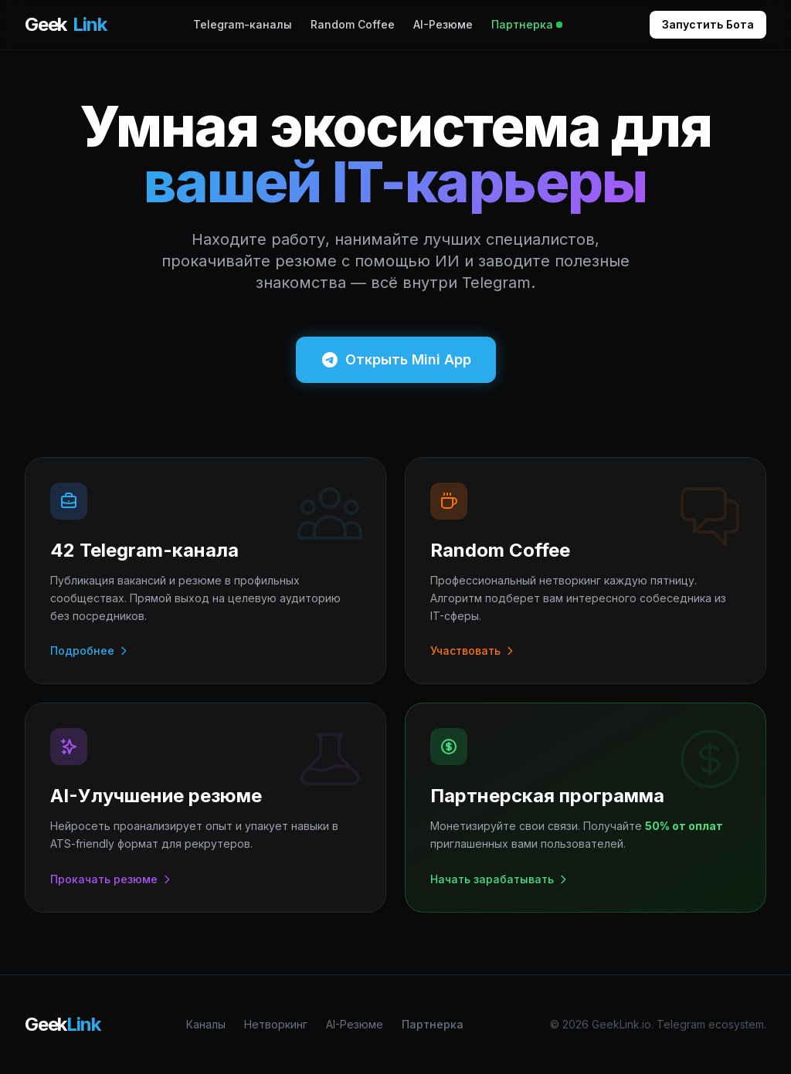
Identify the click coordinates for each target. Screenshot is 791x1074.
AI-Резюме (443, 24)
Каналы (206, 1024)
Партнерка (526, 24)
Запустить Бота (708, 24)
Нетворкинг (275, 1024)
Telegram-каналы (242, 24)
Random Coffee (353, 24)
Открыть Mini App (396, 360)
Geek (65, 24)
